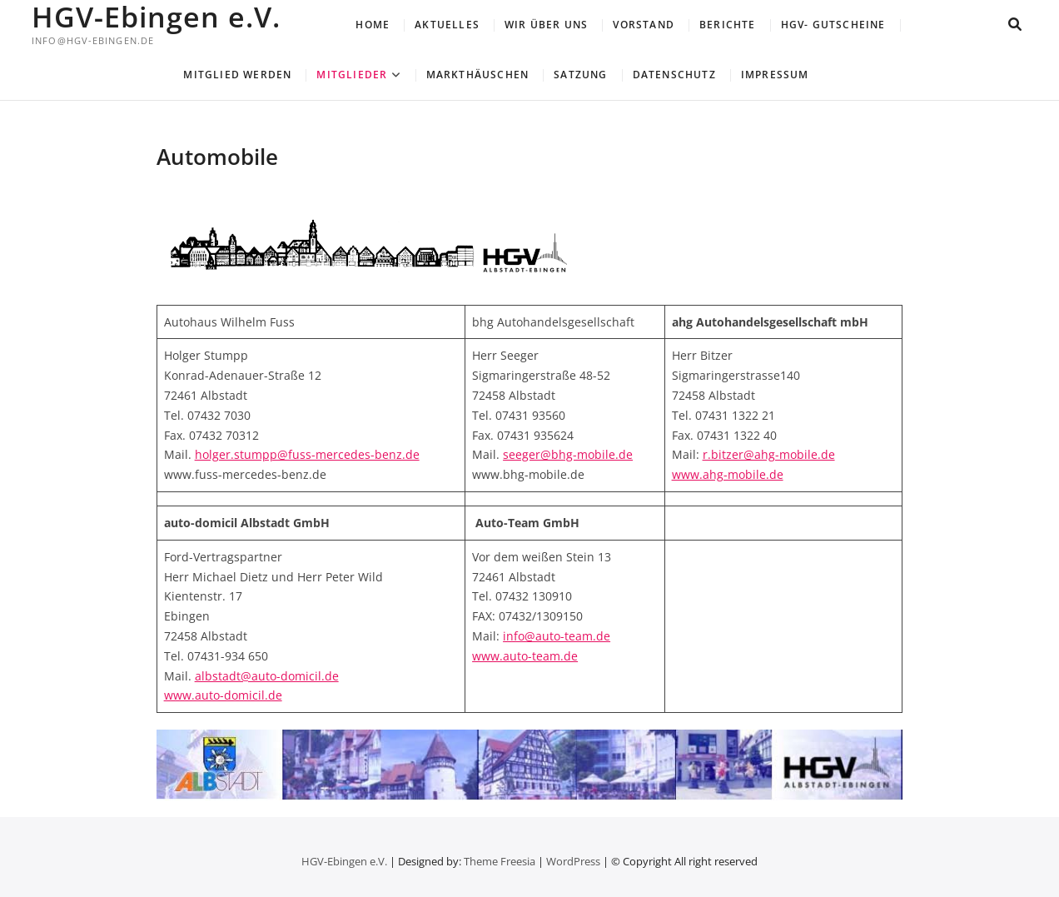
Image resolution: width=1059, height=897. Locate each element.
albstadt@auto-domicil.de (267, 676)
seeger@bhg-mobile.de (568, 454)
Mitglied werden (237, 74)
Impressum (775, 74)
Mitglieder (351, 74)
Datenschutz (674, 74)
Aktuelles (447, 24)
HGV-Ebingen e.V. (156, 16)
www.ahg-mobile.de (727, 474)
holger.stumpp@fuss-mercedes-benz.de (307, 454)
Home (372, 24)
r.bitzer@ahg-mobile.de (769, 454)
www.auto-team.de (525, 656)
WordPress (573, 861)
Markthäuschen (478, 74)
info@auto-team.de (556, 636)
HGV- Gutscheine (833, 24)
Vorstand (643, 24)
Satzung (580, 74)
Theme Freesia (499, 861)
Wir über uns (546, 24)
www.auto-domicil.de (223, 695)
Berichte (727, 24)
